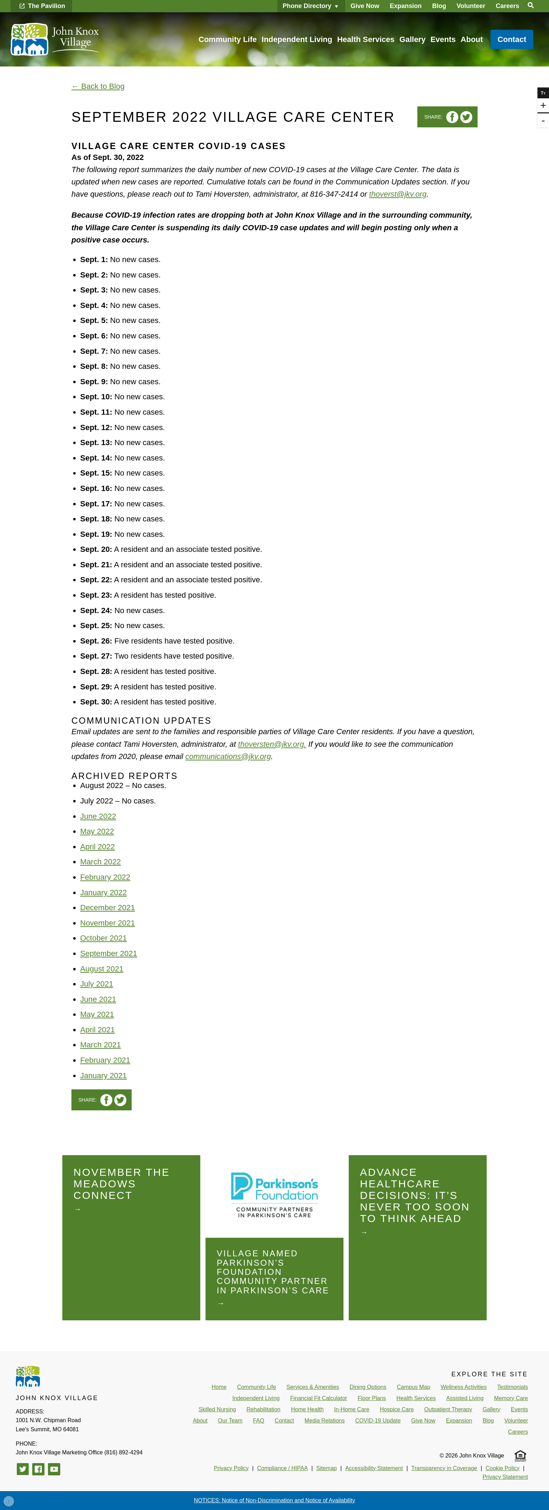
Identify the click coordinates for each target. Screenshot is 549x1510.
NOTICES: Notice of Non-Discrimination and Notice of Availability (274, 1500)
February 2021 (105, 1060)
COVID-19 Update (378, 1421)
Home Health (307, 1409)
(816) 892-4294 (79, 1452)
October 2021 (103, 938)
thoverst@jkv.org (397, 194)
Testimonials (512, 1387)
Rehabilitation (263, 1409)
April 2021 (97, 1029)
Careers (507, 5)
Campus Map (413, 1387)
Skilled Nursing (217, 1409)
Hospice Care (397, 1409)
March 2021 (100, 1044)
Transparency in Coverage (444, 1468)
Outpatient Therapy (448, 1409)
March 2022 (100, 861)
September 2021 (108, 953)
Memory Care (511, 1398)
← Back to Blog (98, 86)
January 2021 (103, 1075)
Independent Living (297, 39)
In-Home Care (351, 1409)
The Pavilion (46, 5)
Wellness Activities (464, 1387)
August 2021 (102, 968)
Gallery (412, 39)
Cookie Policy (503, 1468)
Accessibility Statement (374, 1468)
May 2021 (97, 1014)
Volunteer (471, 5)
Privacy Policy (231, 1468)
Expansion (406, 5)
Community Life (228, 39)
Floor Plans (371, 1398)
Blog (439, 5)
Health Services (366, 39)
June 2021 (98, 999)
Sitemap (326, 1468)
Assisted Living (465, 1398)
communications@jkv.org (228, 756)
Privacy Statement (505, 1477)
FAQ (258, 1421)
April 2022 (97, 846)
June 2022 (98, 816)
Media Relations (325, 1421)
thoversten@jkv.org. (272, 744)
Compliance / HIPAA (282, 1468)
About (472, 39)
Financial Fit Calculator (318, 1398)
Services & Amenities (312, 1387)
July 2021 (96, 983)
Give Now (364, 5)
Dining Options (368, 1387)
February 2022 (105, 877)
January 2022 (103, 892)
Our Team (230, 1421)
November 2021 (107, 923)
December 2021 (107, 907)
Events (443, 39)
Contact (512, 39)
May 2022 (97, 831)
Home (219, 1387)
